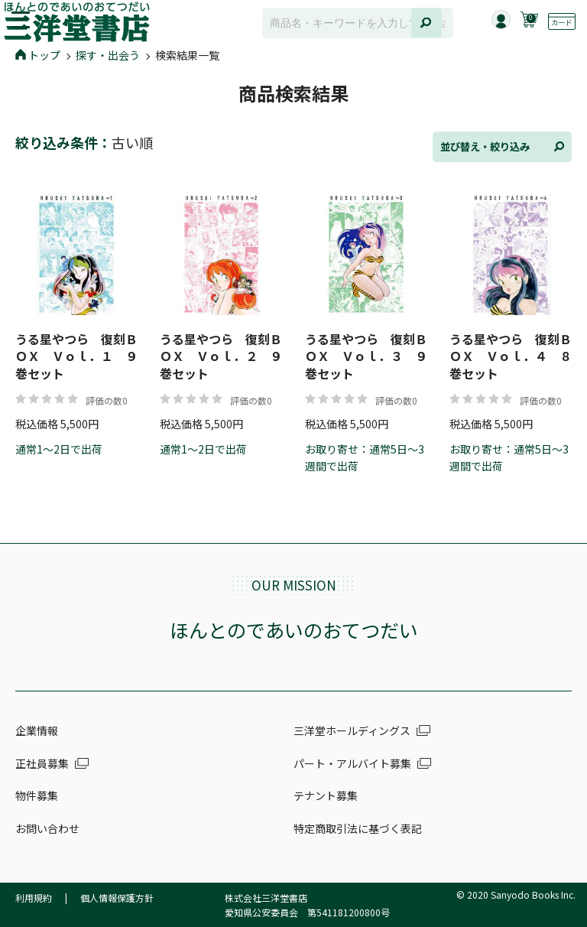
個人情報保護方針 (117, 897)
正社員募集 (42, 763)
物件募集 (36, 795)
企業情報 (36, 730)
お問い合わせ (47, 828)
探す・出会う (108, 55)
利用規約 (33, 897)
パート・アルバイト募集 (352, 763)
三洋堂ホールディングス (352, 730)
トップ (37, 55)
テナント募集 (326, 795)
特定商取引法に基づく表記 (358, 828)
